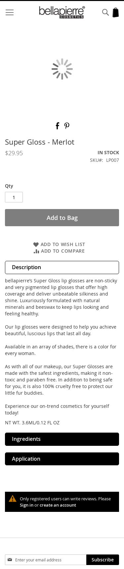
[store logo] (62, 12)
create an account (58, 505)
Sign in (26, 505)
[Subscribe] (102, 559)
